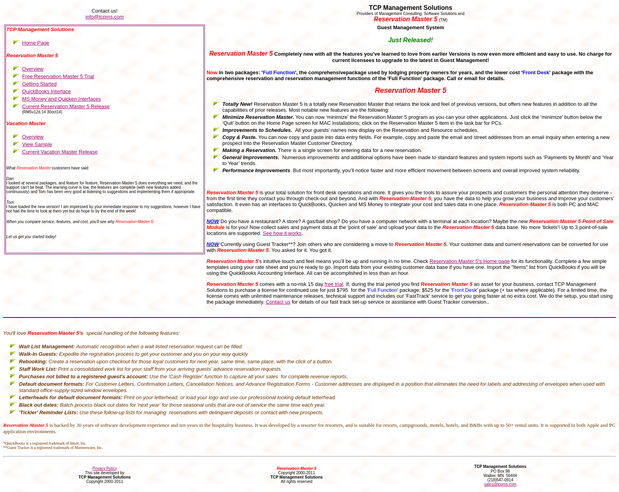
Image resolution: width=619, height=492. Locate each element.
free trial (334, 284)
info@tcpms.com (105, 17)
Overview (32, 137)
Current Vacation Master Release (60, 152)
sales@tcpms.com (500, 484)
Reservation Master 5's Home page (470, 261)
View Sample (37, 144)
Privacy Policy (104, 468)
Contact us (278, 302)
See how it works (282, 233)
